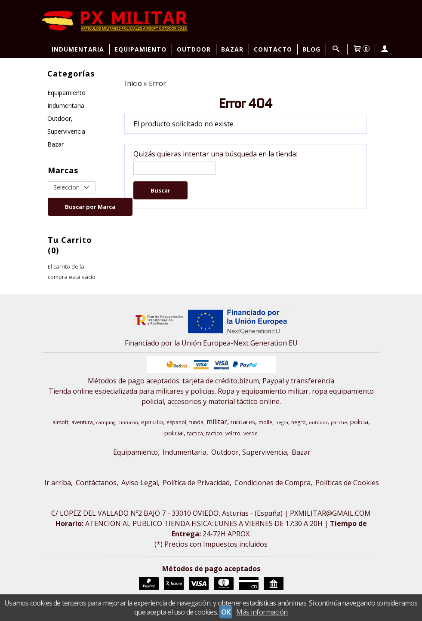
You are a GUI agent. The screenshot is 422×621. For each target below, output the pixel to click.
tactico (214, 433)
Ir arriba (57, 482)
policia (359, 421)
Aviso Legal (139, 482)
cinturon (128, 422)
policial (174, 432)
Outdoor (194, 49)
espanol (176, 422)
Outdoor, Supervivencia (66, 124)
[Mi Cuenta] (384, 49)
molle (265, 422)
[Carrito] (361, 49)
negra (281, 422)
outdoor (318, 422)
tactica (195, 433)
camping (105, 422)
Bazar (232, 49)
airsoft (60, 422)
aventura (82, 422)
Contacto (273, 49)
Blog (311, 49)
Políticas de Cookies (347, 482)
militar (216, 421)
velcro (232, 433)
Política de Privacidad (196, 482)
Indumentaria (78, 49)
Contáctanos (96, 482)
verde (250, 433)
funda (196, 422)
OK (226, 612)
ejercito (152, 421)
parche (339, 422)
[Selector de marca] (71, 187)
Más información (262, 612)
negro (298, 422)
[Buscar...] (336, 49)
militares (243, 421)
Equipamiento (140, 49)
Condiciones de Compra (272, 482)
